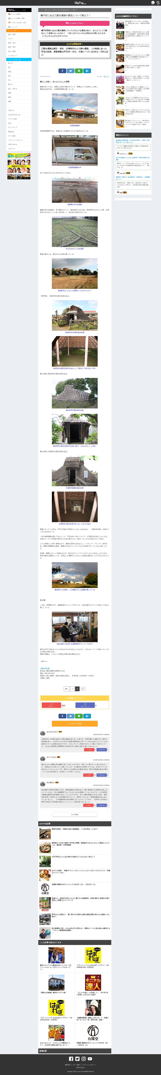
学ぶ (12, 79)
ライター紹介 (15, 117)
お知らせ (14, 108)
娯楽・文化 (15, 42)
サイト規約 (15, 133)
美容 (12, 70)
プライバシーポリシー (18, 138)
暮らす (13, 83)
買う (12, 66)
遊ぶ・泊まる (15, 87)
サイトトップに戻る (20, 10)
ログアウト (15, 146)
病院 (12, 91)
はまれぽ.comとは (17, 113)
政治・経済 (15, 34)
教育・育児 (15, 46)
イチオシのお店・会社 (20, 22)
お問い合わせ (15, 142)
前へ (66, 689)
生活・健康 (15, 50)
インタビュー (15, 55)
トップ (41, 10)
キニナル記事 (17, 14)
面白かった (51, 705)
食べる (13, 62)
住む (12, 75)
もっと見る (74, 814)
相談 (12, 95)
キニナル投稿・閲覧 (19, 18)
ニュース (15, 26)
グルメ (13, 38)
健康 (12, 100)
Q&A (12, 121)
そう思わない (102, 749)
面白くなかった (85, 705)
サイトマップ (15, 125)
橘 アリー (107, 76)
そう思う (89, 749)
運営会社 (14, 129)
